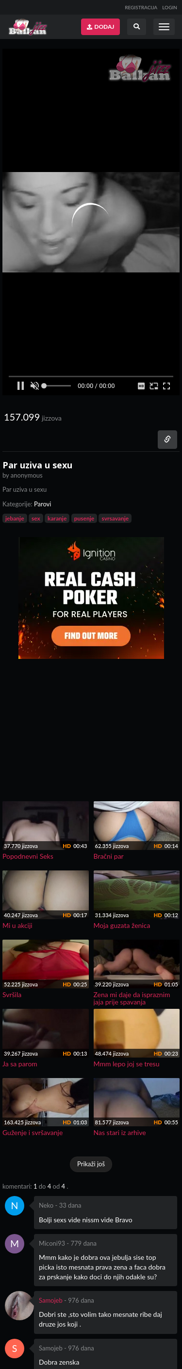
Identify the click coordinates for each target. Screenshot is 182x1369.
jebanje (14, 518)
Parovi (42, 504)
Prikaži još (91, 1164)
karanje (57, 518)
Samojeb (51, 1300)
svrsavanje (115, 518)
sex (36, 518)
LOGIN (169, 7)
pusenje (84, 518)
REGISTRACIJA (141, 7)
